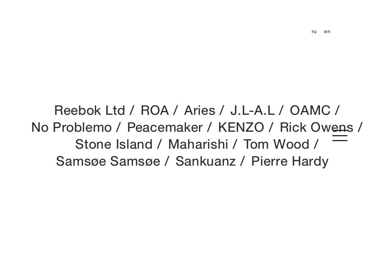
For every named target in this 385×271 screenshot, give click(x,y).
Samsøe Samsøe (108, 160)
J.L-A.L (252, 110)
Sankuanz (206, 160)
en (327, 31)
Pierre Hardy (290, 160)
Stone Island (114, 144)
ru (314, 31)
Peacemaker (165, 127)
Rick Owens (317, 127)
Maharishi (198, 144)
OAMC (310, 110)
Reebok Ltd (90, 110)
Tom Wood (277, 144)
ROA (155, 110)
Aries (200, 110)
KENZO (241, 127)
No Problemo (71, 127)
